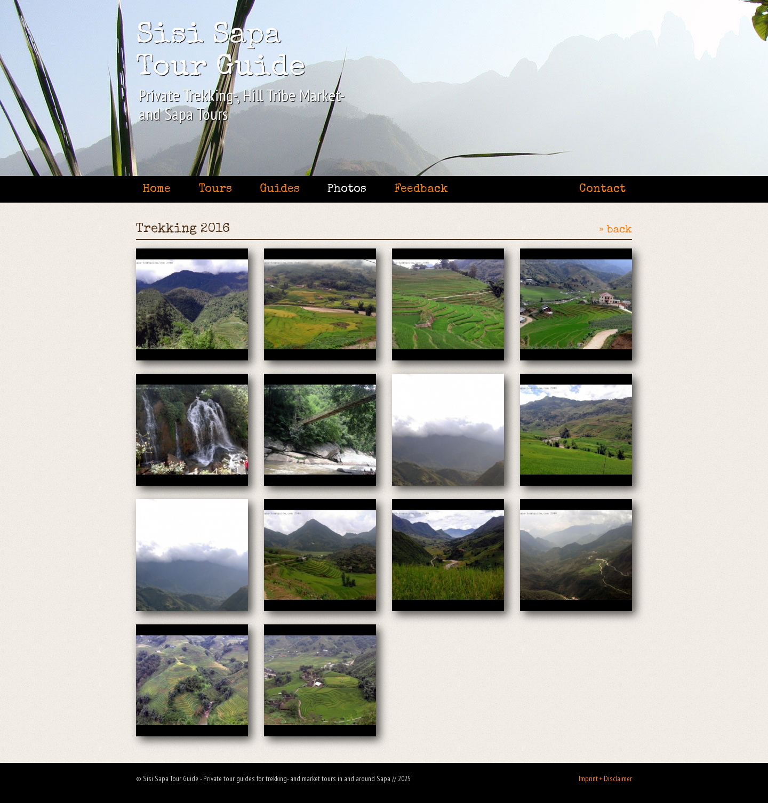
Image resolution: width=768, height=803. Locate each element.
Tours (215, 189)
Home (156, 189)
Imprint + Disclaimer (605, 778)
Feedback (421, 189)
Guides (280, 189)
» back (615, 230)
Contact (602, 189)
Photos (346, 189)
